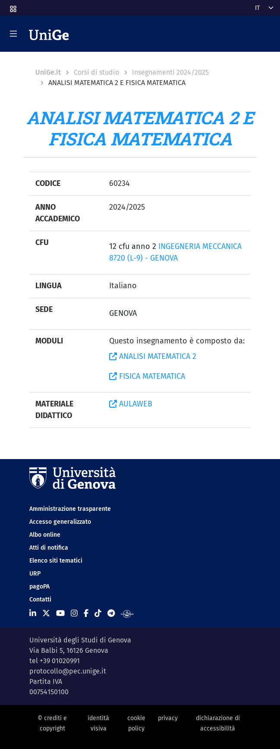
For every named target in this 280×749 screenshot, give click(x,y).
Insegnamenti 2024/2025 (170, 72)
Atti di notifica (48, 547)
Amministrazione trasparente (70, 509)
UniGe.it (48, 72)
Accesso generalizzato (60, 522)
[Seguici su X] (46, 613)
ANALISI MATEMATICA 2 (152, 356)
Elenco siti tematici (55, 560)
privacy (168, 718)
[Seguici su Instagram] (74, 613)
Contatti (40, 599)
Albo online (44, 534)
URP (35, 573)
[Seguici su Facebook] (86, 613)
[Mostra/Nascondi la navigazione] (13, 33)
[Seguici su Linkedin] (32, 613)
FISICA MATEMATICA (147, 376)
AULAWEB (130, 404)
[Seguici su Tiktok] (97, 613)
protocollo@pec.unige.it (67, 671)
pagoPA (39, 586)
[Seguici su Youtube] (60, 613)
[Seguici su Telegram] (111, 613)
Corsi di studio (96, 72)
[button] (12, 6)
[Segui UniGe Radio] (127, 613)
